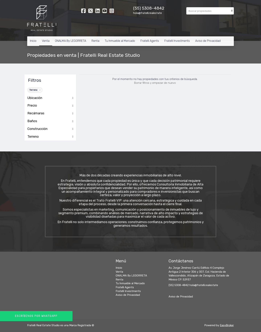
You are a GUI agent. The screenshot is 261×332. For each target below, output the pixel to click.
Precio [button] (50, 105)
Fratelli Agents (149, 41)
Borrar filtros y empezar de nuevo (155, 82)
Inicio (33, 41)
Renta (95, 41)
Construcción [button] (50, 129)
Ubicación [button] (50, 98)
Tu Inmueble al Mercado (120, 41)
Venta (45, 41)
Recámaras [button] (50, 113)
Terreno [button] (50, 137)
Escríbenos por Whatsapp (36, 316)
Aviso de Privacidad (208, 41)
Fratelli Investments (177, 41)
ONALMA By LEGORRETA (70, 41)
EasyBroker (227, 325)
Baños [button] (50, 121)
